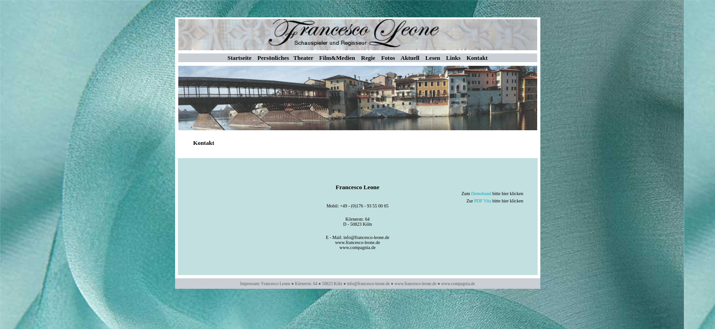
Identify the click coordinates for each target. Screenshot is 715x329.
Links (453, 57)
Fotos (388, 57)
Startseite (240, 57)
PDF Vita (482, 200)
